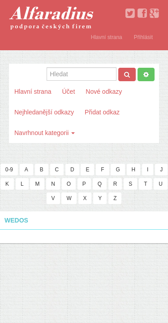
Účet (68, 91)
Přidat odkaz (102, 112)
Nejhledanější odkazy (44, 112)
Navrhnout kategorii (44, 132)
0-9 (9, 169)
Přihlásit (143, 37)
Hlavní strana (106, 37)
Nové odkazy (104, 91)
